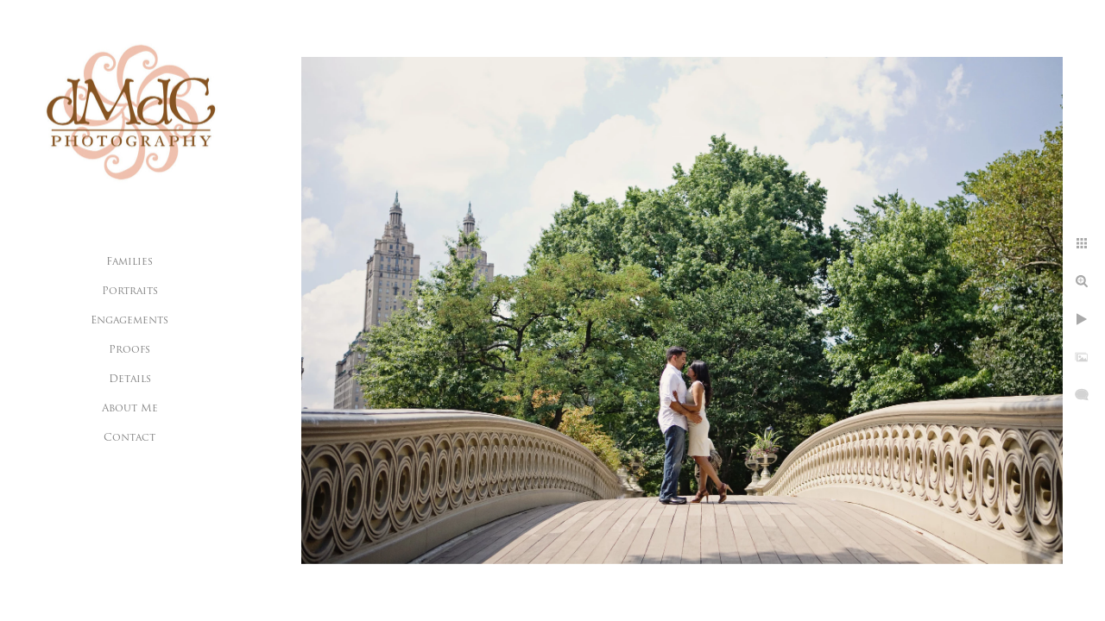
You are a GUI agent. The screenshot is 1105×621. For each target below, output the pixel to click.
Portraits (130, 291)
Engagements (129, 321)
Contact (129, 438)
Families (129, 262)
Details (130, 379)
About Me (130, 409)
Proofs (129, 350)
